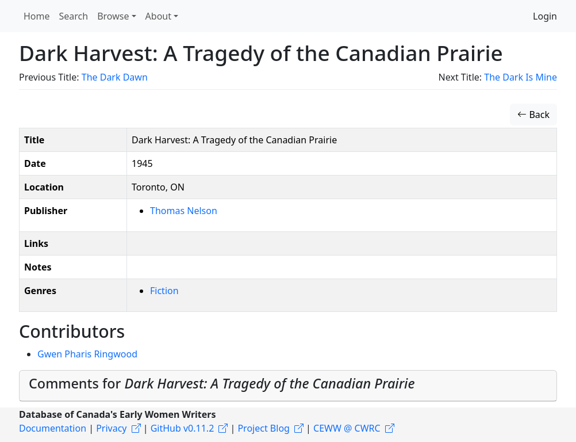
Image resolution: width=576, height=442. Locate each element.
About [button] (158, 16)
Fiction (164, 290)
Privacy (111, 428)
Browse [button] (113, 16)
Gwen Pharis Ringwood (87, 354)
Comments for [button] (222, 383)
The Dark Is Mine (520, 77)
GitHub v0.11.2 (182, 428)
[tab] (288, 386)
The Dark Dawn (115, 77)
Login (545, 16)
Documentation (52, 428)
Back (533, 114)
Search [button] (74, 16)
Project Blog (263, 428)
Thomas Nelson (183, 210)
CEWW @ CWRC (347, 428)
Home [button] (37, 16)
